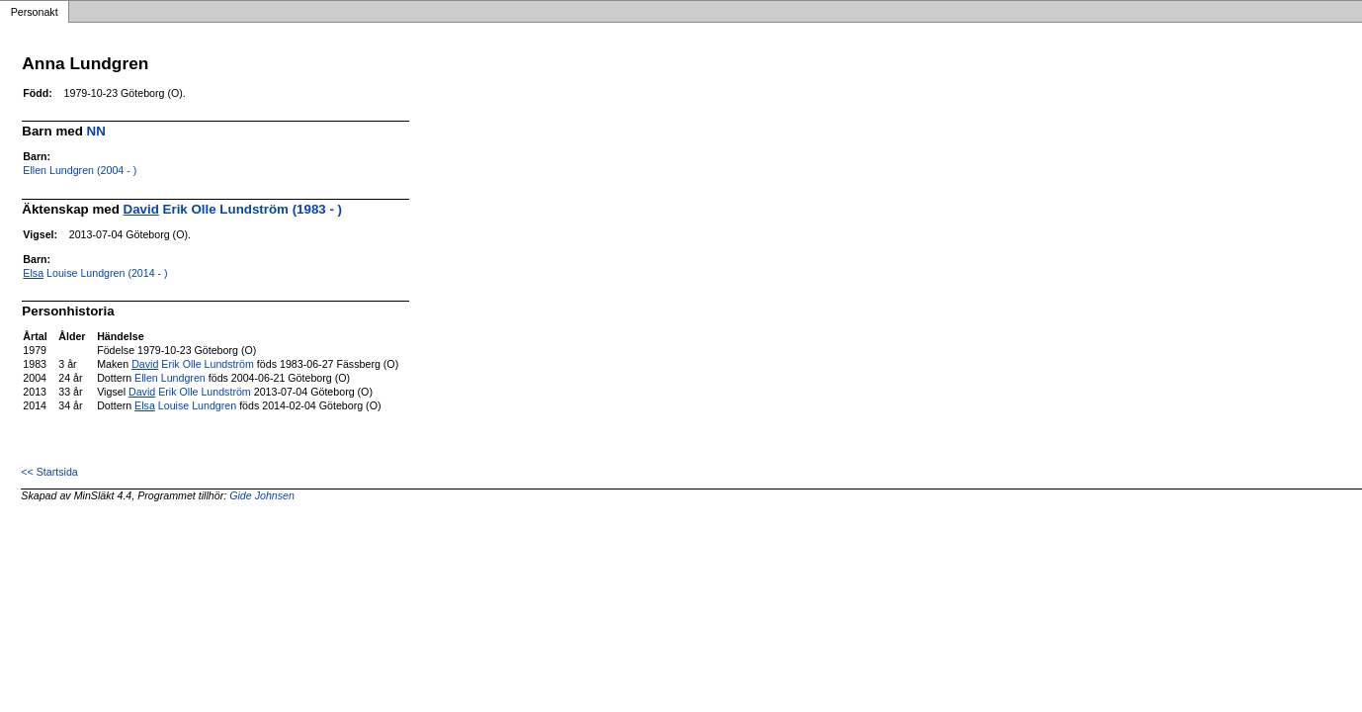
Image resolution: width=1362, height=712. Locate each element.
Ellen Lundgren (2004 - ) (79, 170)
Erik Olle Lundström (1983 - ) (233, 209)
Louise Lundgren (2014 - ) (95, 273)
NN (96, 131)
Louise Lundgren (185, 405)
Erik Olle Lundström (192, 364)
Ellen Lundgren (170, 378)
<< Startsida (49, 472)
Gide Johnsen (262, 495)
